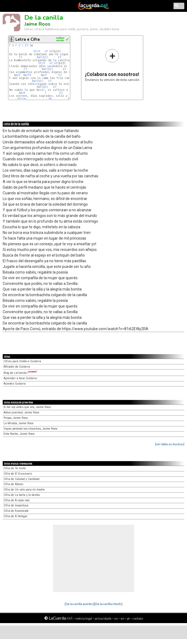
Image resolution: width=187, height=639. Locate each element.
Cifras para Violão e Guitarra (22, 361)
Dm (50, 99)
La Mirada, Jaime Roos (19, 423)
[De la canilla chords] (108, 604)
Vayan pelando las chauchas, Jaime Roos (30, 428)
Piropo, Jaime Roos (16, 418)
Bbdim (21, 99)
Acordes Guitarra (15, 383)
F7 (20, 57)
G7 (46, 51)
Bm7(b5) (42, 57)
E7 (26, 45)
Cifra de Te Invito (15, 468)
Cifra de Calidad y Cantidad (21, 479)
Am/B (22, 93)
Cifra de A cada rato (16, 500)
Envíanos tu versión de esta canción (112, 65)
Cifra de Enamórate (16, 511)
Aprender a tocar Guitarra (20, 378)
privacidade (103, 618)
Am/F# (27, 75)
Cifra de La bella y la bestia (22, 495)
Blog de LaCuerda (20, 373)
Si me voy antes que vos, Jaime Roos (27, 407)
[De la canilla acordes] (79, 604)
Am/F (44, 75)
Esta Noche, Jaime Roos (19, 434)
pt (128, 618)
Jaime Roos (37, 24)
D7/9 (37, 51)
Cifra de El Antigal (15, 516)
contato (137, 618)
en (122, 618)
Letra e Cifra (27, 39)
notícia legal (83, 618)
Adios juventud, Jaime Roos (21, 412)
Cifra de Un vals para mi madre (24, 489)
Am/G (17, 75)
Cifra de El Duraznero (18, 473)
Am (31, 45)
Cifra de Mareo (13, 484)
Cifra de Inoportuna (16, 505)
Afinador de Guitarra (17, 366)
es (116, 618)
